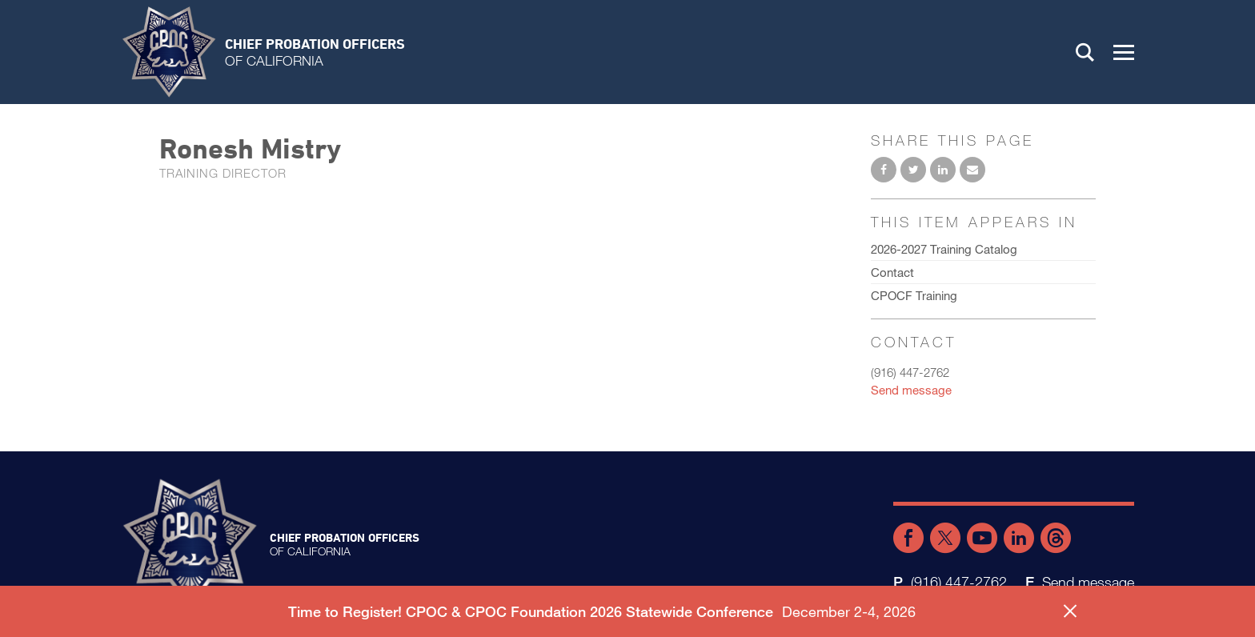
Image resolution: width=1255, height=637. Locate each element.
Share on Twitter (913, 169)
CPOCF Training (914, 295)
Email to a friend (972, 169)
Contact (892, 272)
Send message (911, 390)
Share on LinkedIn (943, 169)
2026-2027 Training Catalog (944, 249)
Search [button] (1085, 52)
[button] (1123, 52)
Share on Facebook (883, 169)
